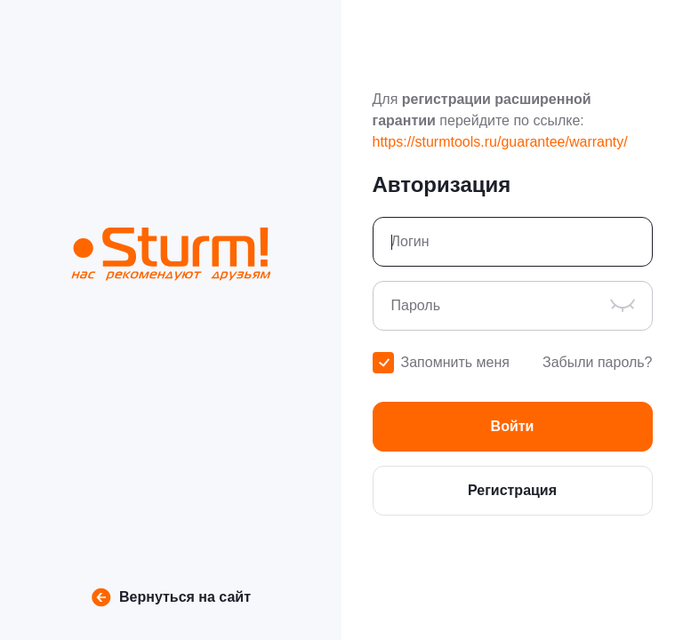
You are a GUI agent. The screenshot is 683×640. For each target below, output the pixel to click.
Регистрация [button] (512, 490)
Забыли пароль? (597, 362)
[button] (513, 427)
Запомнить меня (455, 362)
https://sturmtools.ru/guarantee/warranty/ (500, 141)
